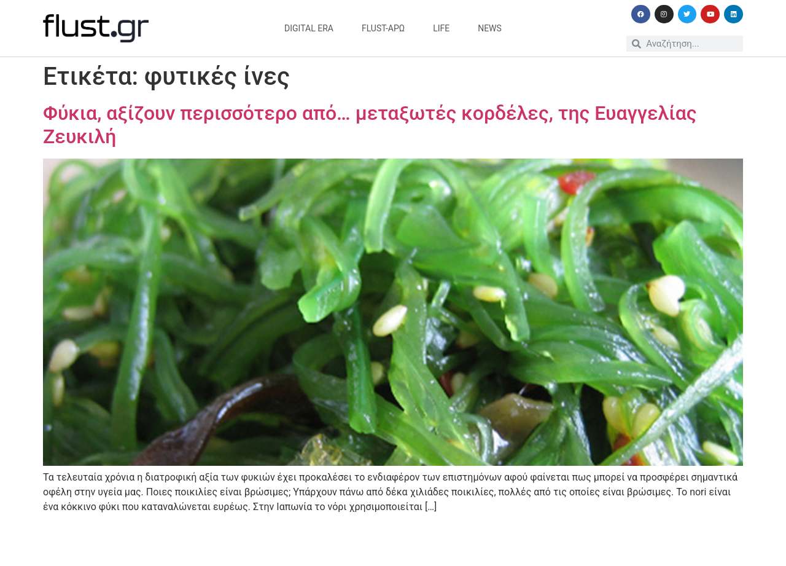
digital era (308, 28)
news (490, 28)
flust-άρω (383, 28)
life (441, 28)
